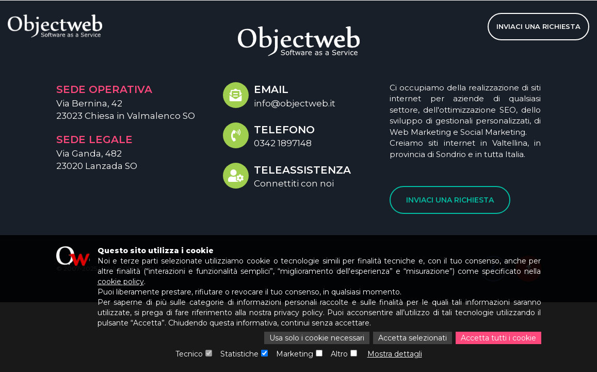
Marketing (294, 354)
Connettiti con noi (294, 183)
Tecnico (189, 354)
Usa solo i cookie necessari (316, 338)
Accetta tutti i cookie (498, 338)
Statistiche (239, 354)
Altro (339, 354)
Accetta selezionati (412, 338)
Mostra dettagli (394, 354)
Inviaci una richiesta (538, 26)
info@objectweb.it (294, 103)
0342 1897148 (283, 143)
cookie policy (121, 281)
